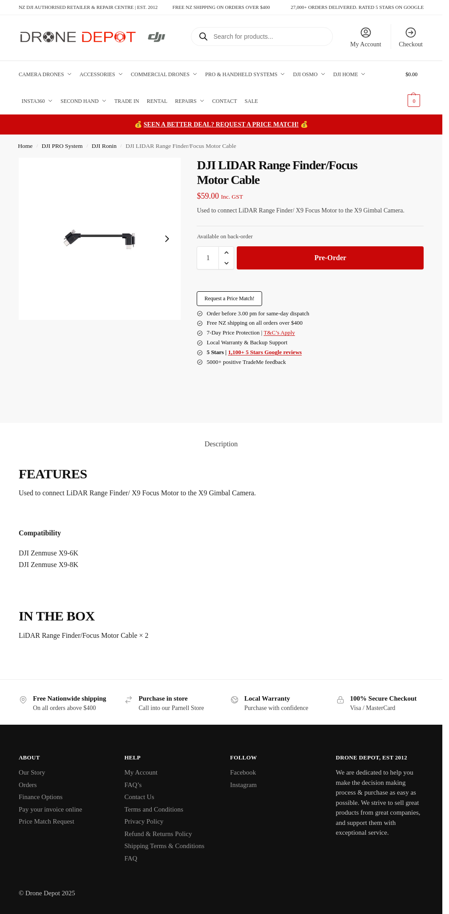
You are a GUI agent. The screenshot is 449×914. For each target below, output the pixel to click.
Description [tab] (221, 444)
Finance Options (41, 796)
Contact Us (139, 796)
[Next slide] (167, 238)
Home (25, 146)
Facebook (243, 772)
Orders (28, 784)
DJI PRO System (62, 146)
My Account (365, 37)
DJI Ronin (104, 146)
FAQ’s (133, 784)
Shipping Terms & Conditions (164, 845)
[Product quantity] (208, 257)
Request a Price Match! (229, 298)
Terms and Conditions (153, 809)
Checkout (411, 37)
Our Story (32, 772)
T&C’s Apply (279, 332)
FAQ (130, 858)
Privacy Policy (143, 821)
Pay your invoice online (50, 809)
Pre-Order (330, 257)
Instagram (243, 784)
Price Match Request (46, 821)
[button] (414, 87)
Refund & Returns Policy (158, 833)
